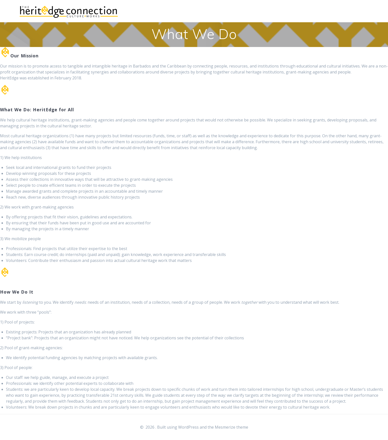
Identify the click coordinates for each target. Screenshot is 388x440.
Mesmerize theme (231, 427)
